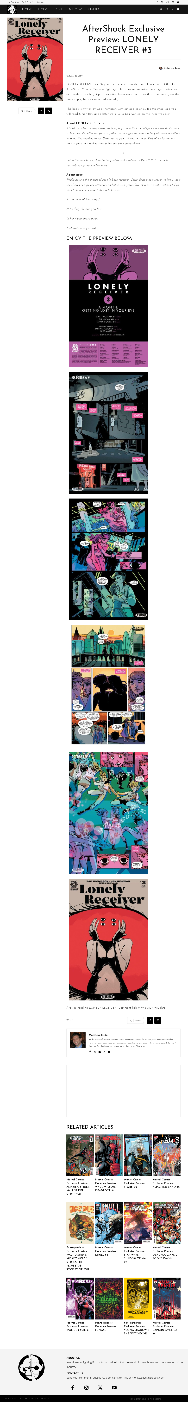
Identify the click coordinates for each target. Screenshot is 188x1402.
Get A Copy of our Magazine (33, 2)
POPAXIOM (93, 9)
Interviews (75, 9)
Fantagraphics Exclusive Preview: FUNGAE (105, 1327)
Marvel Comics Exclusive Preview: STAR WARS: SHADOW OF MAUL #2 (136, 1255)
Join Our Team (13, 2)
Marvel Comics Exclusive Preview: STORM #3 (134, 1183)
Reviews (27, 9)
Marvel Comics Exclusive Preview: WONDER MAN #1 (77, 1327)
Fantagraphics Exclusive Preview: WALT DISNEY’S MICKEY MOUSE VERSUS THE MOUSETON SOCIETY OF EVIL (78, 1258)
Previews (42, 9)
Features (58, 9)
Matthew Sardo (173, 68)
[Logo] (13, 10)
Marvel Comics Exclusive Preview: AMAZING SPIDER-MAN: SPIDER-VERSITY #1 (78, 1187)
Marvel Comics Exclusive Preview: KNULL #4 (105, 1251)
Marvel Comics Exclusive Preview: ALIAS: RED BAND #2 (166, 1183)
